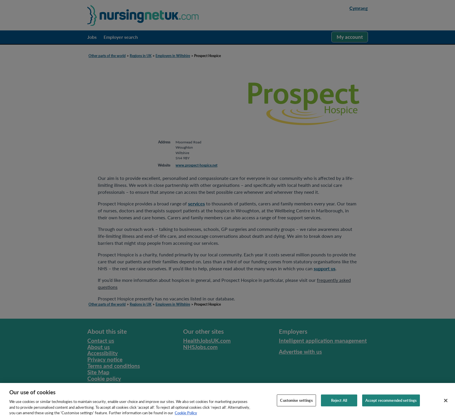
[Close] (445, 402)
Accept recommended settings (391, 401)
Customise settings (296, 401)
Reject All (339, 401)
